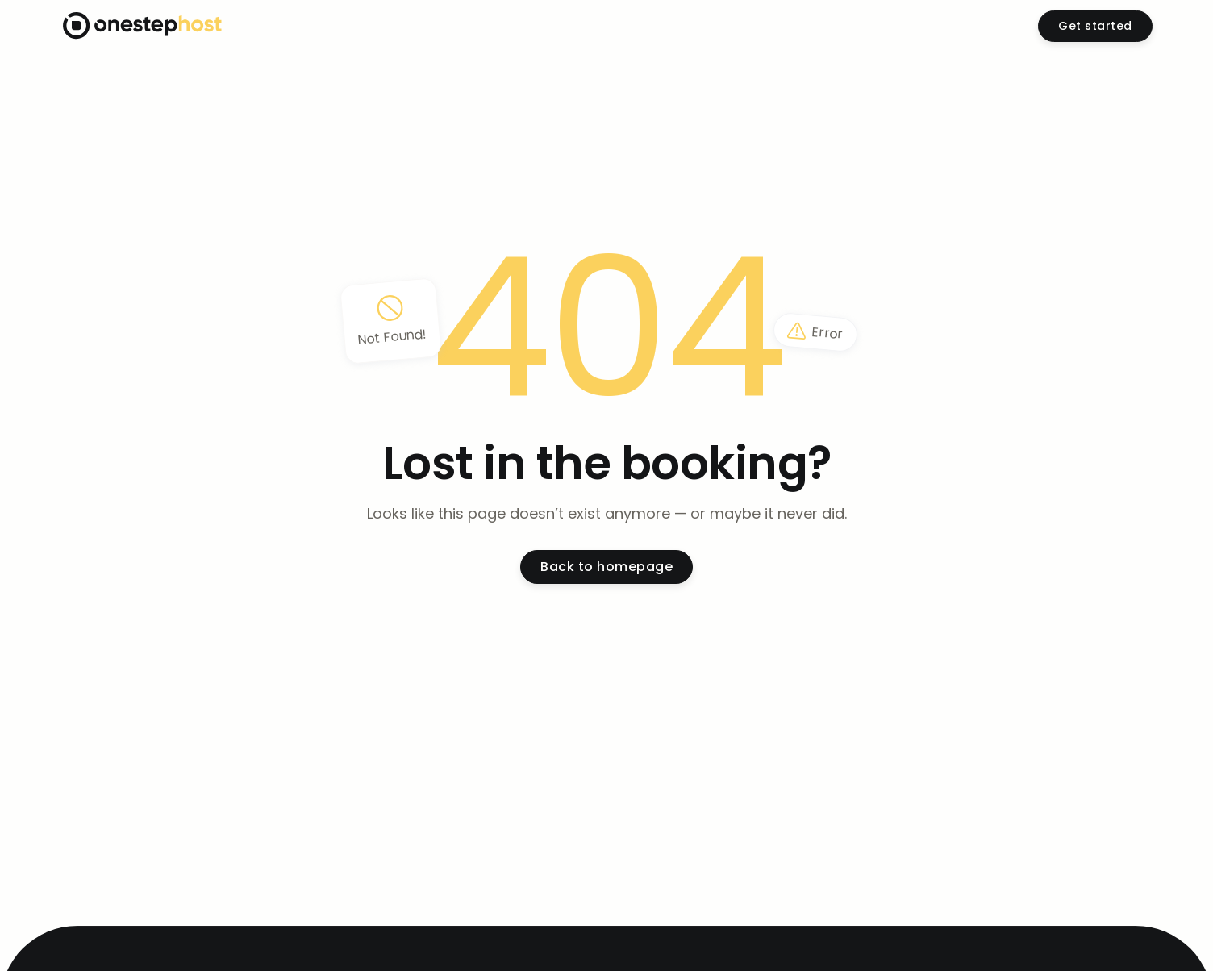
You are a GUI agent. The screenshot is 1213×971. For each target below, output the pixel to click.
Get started (1095, 26)
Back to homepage (606, 566)
